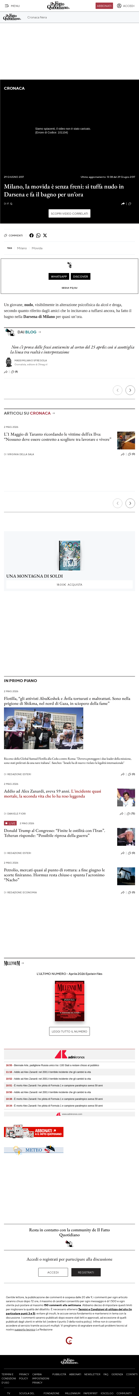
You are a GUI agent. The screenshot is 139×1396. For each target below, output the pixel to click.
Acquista (69, 584)
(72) (131, 813)
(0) (131, 454)
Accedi (53, 1272)
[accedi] (125, 6)
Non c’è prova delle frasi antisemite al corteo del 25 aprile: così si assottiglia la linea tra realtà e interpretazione (72, 349)
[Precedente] (117, 390)
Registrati (86, 1272)
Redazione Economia (20, 892)
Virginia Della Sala (19, 454)
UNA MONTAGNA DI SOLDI (34, 576)
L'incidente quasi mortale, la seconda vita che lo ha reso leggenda (52, 793)
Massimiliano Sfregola (30, 360)
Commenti (13, 235)
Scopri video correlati (69, 213)
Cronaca (14, 88)
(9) (131, 203)
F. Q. (8, 203)
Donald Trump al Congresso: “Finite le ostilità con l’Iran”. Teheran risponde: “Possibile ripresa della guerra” (54, 833)
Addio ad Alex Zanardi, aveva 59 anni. (37, 791)
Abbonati (104, 6)
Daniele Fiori (15, 813)
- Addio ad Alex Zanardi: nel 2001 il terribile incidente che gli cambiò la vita (48, 1072)
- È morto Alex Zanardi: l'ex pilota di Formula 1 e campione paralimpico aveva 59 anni (54, 1085)
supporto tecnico (24, 1329)
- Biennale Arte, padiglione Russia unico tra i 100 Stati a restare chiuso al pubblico (52, 1065)
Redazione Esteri (17, 774)
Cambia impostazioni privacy (40, 1378)
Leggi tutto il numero (69, 1031)
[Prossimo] (130, 390)
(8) (14, 371)
